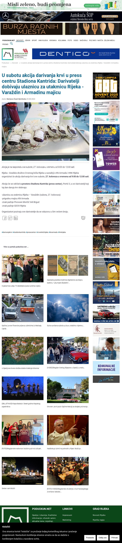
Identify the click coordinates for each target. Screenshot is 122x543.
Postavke (90, 538)
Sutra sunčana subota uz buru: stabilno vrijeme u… (65, 326)
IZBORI (27, 40)
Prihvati (115, 538)
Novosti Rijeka (99, 515)
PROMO (5, 44)
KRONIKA (53, 40)
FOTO (70, 40)
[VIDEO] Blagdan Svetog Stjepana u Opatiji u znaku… (66, 368)
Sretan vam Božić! (8, 488)
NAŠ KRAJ (84, 40)
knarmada (54, 232)
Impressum (67, 515)
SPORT (34, 40)
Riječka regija (98, 520)
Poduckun (5, 63)
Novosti (15, 63)
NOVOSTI (19, 40)
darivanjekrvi (7, 232)
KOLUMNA (62, 40)
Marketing (67, 520)
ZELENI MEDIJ (109, 40)
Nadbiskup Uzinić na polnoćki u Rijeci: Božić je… (64, 449)
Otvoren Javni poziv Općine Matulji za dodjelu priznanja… (68, 407)
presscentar (31, 232)
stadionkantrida (19, 232)
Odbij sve (103, 538)
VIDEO (76, 40)
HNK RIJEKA (43, 40)
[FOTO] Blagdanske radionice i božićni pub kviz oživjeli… (22, 449)
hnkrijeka (62, 232)
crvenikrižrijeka (42, 232)
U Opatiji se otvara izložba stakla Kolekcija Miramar (20, 368)
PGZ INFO (93, 40)
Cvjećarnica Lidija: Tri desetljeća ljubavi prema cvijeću (21, 286)
